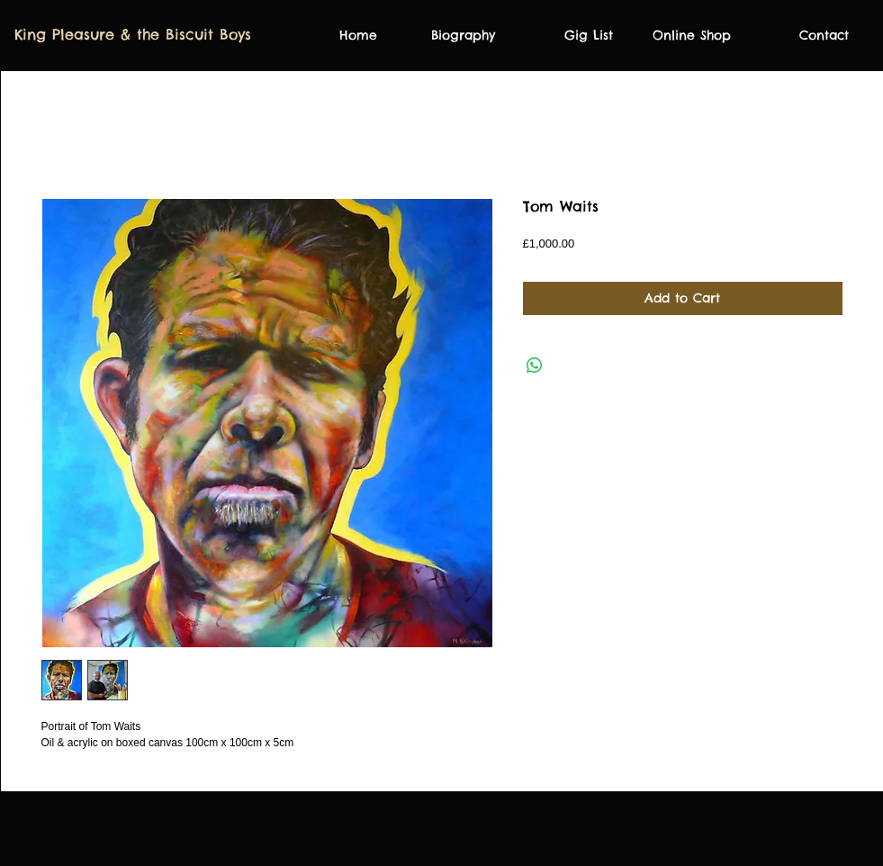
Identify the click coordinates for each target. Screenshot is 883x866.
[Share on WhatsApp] (534, 365)
